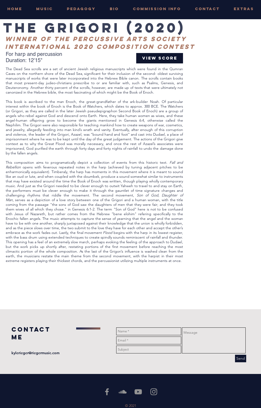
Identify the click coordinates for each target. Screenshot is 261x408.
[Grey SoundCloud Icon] (122, 391)
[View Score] (159, 58)
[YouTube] (138, 391)
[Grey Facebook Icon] (107, 391)
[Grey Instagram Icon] (153, 391)
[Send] (240, 358)
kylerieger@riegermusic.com (35, 353)
